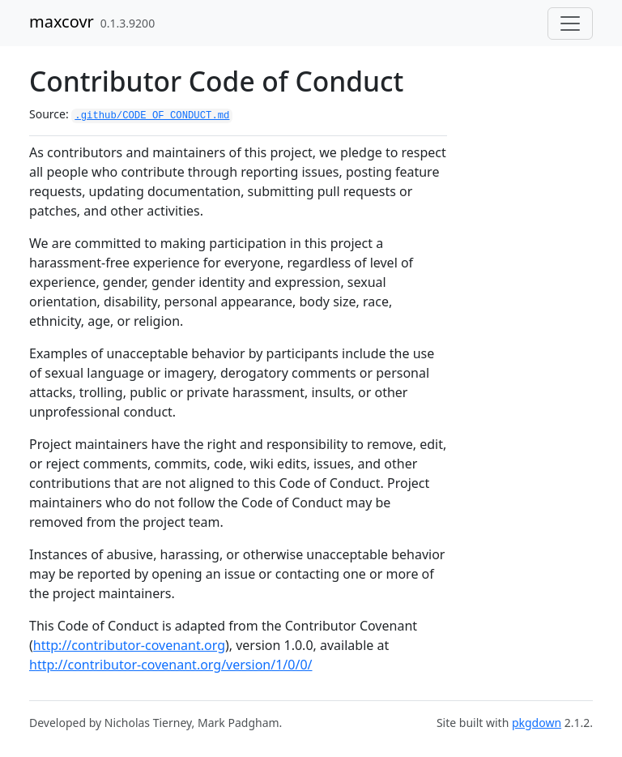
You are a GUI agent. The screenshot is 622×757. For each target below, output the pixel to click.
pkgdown (536, 722)
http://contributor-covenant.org (129, 645)
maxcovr (61, 21)
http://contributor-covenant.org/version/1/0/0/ (171, 665)
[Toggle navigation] (570, 23)
